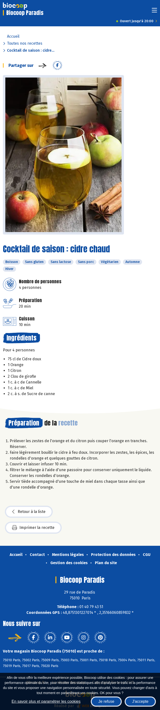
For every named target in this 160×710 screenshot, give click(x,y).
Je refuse (106, 701)
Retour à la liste (29, 511)
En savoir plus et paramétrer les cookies (46, 701)
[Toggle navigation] (154, 12)
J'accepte (140, 701)
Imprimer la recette (33, 527)
